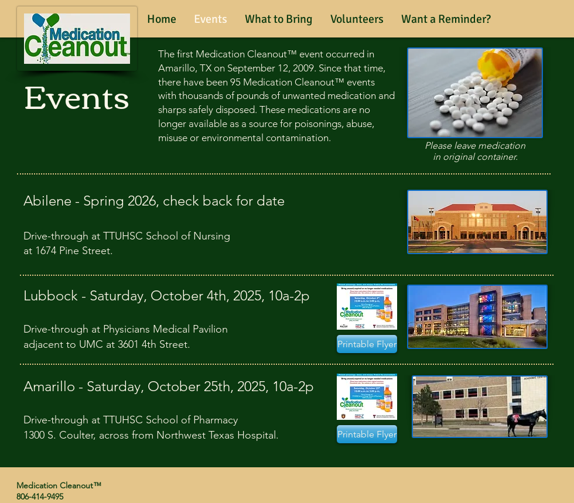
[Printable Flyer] (367, 344)
